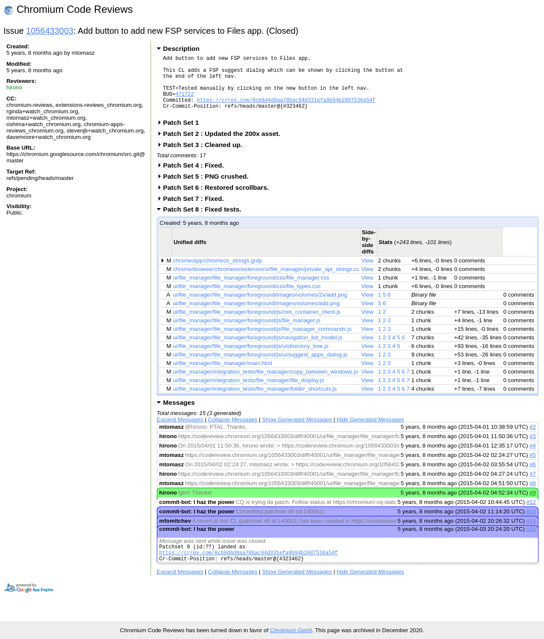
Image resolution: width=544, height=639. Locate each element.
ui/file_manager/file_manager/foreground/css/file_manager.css (251, 290)
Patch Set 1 (184, 135)
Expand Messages (180, 432)
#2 (532, 439)
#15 (531, 542)
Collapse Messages (233, 432)
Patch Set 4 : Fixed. (196, 178)
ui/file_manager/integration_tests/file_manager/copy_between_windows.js (265, 384)
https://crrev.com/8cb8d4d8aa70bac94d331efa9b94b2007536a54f (286, 110)
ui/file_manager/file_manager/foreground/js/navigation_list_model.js (258, 350)
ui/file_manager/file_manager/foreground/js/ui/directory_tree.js (251, 359)
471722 (184, 102)
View (367, 273)
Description (181, 48)
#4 (532, 458)
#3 (532, 449)
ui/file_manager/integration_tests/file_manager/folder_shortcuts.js (255, 401)
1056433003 (50, 30)
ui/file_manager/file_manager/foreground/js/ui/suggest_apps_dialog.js (260, 367)
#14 (531, 533)
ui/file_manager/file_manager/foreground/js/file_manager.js (247, 333)
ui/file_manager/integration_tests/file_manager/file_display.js (248, 393)
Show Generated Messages (297, 432)
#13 (531, 524)
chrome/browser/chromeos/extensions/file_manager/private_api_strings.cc (266, 282)
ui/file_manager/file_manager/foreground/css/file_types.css (247, 299)
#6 (532, 477)
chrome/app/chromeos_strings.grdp (217, 273)
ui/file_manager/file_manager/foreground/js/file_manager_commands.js (262, 342)
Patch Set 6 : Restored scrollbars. (218, 200)
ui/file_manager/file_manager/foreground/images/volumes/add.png (256, 316)
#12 (531, 515)
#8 (532, 496)
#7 (532, 486)
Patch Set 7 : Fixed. (196, 211)
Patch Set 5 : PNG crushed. (208, 189)
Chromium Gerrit (291, 630)
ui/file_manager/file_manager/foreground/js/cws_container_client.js (257, 324)
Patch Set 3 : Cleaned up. (205, 157)
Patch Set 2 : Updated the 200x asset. (224, 146)
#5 (532, 468)
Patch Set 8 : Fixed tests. (205, 222)
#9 (532, 505)
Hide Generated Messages (370, 432)
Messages (179, 415)
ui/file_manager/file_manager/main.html (222, 376)
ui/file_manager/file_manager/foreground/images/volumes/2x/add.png (260, 307)
